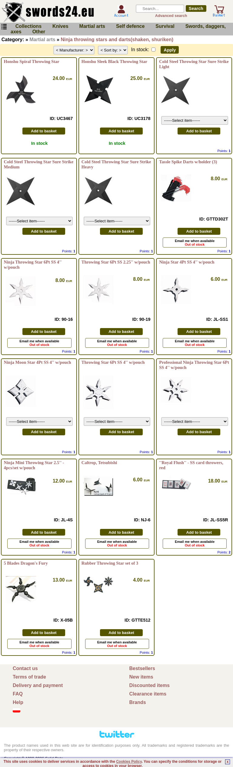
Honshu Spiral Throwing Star (31, 61)
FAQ (18, 693)
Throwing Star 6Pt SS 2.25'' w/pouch (116, 262)
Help (18, 702)
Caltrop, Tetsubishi (99, 462)
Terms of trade (29, 676)
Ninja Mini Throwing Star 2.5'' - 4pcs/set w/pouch (34, 465)
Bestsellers (142, 668)
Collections (28, 26)
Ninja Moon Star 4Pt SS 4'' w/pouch (37, 362)
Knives (60, 26)
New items (141, 676)
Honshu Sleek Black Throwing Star (114, 61)
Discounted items (149, 685)
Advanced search (171, 15)
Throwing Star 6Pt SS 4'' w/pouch (113, 362)
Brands (137, 702)
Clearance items (148, 693)
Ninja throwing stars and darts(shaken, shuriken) (117, 39)
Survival (164, 26)
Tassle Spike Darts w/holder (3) (188, 161)
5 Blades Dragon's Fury (26, 563)
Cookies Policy (128, 761)
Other (38, 31)
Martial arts (92, 26)
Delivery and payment (38, 685)
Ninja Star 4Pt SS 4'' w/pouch (186, 262)
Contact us (25, 668)
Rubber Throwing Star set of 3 (110, 563)
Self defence (130, 26)
